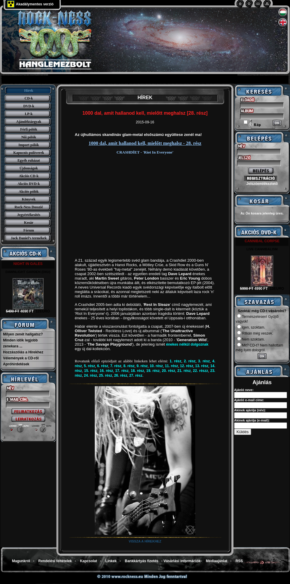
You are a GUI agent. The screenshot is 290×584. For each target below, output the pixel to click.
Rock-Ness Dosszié (29, 207)
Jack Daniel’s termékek (29, 238)
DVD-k (28, 106)
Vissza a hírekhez (145, 541)
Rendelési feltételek (55, 561)
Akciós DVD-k (29, 184)
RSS (239, 561)
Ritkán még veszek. (255, 333)
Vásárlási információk (182, 561)
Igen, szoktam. (251, 327)
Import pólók (29, 145)
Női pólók (28, 137)
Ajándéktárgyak (28, 121)
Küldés (242, 432)
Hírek (28, 90)
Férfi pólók (28, 129)
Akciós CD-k (29, 176)
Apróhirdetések (16, 364)
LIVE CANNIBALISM (262, 249)
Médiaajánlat (216, 561)
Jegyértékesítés (28, 215)
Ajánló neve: (244, 390)
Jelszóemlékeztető (262, 184)
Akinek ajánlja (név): (250, 410)
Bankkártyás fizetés (141, 561)
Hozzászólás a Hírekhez (23, 352)
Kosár (28, 222)
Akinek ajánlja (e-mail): (252, 420)
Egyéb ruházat (29, 160)
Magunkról (21, 561)
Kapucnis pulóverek (28, 153)
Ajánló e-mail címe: (249, 400)
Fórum (28, 230)
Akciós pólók (29, 191)
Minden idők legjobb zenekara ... (20, 343)
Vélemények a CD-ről (21, 358)
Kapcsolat (88, 561)
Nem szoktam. (251, 339)
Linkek (111, 561)
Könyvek (29, 199)
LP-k (29, 114)
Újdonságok (28, 168)
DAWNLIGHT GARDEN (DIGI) (27, 272)
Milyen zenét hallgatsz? (23, 334)
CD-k (29, 98)
